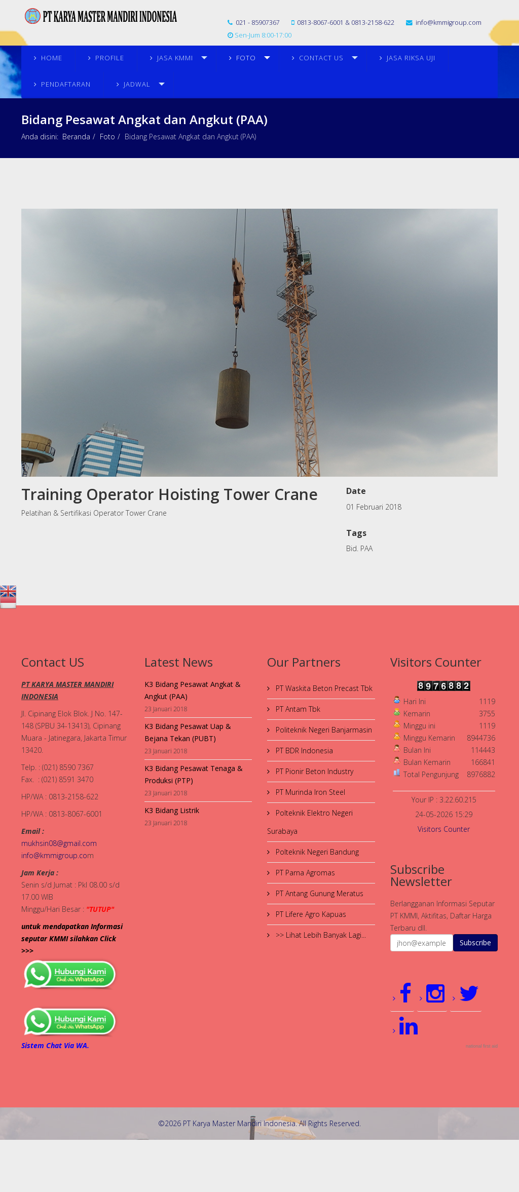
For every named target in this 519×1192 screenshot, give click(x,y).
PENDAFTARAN (66, 84)
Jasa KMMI (175, 57)
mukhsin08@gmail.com (59, 843)
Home (51, 57)
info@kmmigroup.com (448, 22)
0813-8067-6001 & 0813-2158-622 (345, 22)
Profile (109, 57)
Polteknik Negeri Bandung (316, 852)
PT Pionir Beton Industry (313, 771)
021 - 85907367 (258, 22)
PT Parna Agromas (304, 872)
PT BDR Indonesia (303, 750)
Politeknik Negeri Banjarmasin (323, 730)
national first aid (482, 1046)
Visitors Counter (444, 829)
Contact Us (321, 57)
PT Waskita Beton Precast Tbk (323, 688)
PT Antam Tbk (297, 709)
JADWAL (137, 84)
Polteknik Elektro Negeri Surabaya (310, 822)
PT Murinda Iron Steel (309, 792)
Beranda (76, 136)
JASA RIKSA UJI (411, 57)
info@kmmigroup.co (54, 855)
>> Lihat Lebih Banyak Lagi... (320, 935)
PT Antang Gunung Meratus (318, 893)
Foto (246, 57)
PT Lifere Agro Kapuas (310, 914)
